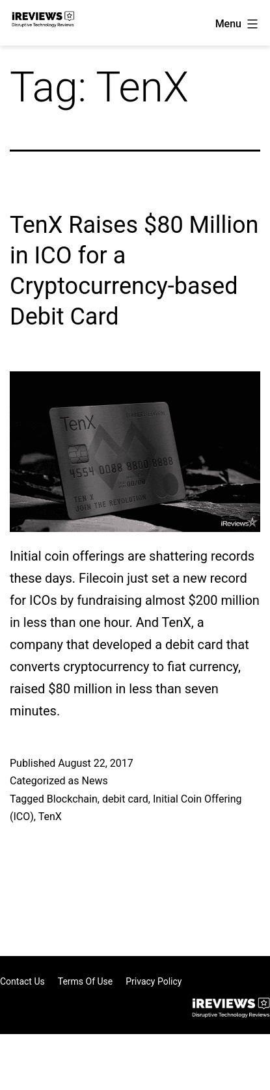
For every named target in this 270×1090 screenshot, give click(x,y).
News (94, 781)
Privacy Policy (154, 981)
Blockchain (72, 799)
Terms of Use (85, 981)
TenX (50, 816)
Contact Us (22, 981)
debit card (125, 799)
